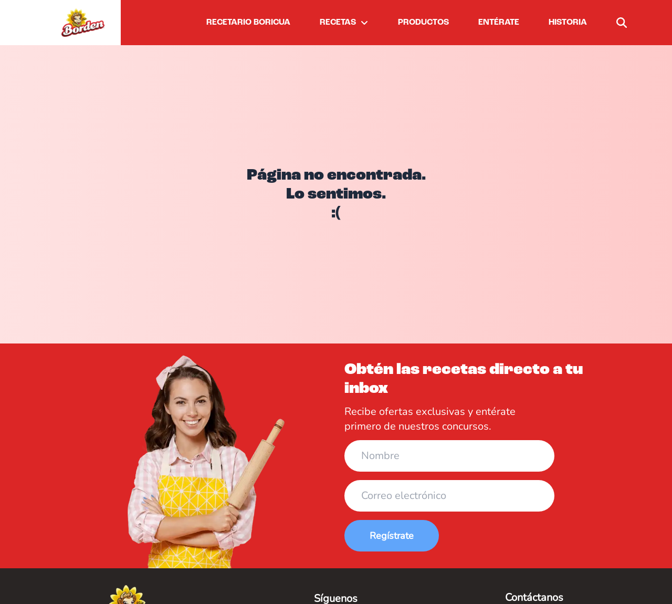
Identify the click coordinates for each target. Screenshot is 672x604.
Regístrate (392, 535)
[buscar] (621, 22)
